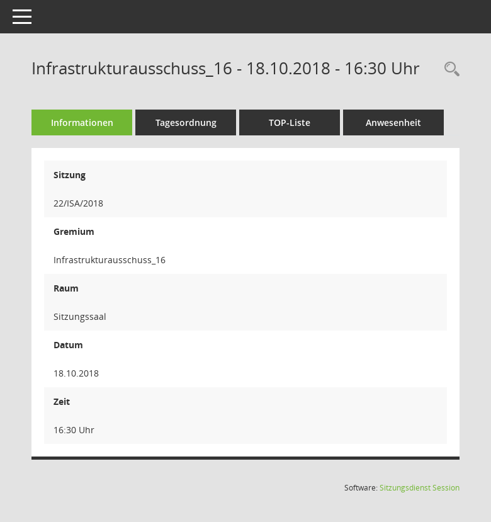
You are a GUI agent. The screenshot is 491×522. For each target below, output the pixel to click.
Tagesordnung (186, 122)
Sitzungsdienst (420, 487)
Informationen (82, 122)
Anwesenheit (393, 122)
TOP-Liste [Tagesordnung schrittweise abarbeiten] (289, 122)
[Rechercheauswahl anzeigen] (449, 69)
